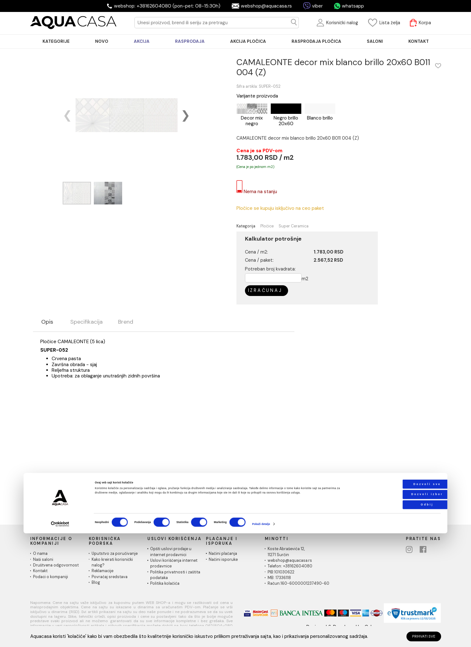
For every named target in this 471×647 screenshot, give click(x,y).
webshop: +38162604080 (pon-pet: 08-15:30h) (167, 6)
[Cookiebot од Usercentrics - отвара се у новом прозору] (60, 637)
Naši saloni (43, 559)
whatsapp (353, 6)
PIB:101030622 (281, 572)
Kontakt (40, 570)
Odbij (400, 618)
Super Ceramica (294, 226)
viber (317, 6)
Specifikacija (86, 322)
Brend (125, 322)
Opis (47, 322)
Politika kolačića (164, 583)
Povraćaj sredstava (110, 576)
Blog (96, 582)
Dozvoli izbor (400, 607)
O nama (40, 553)
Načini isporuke (223, 559)
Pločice (267, 226)
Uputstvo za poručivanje (115, 553)
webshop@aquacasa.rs (266, 6)
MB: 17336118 (279, 577)
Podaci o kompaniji (50, 576)
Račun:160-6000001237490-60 (298, 583)
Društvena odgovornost (56, 565)
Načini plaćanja (223, 553)
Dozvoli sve (400, 597)
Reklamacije (102, 570)
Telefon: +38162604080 (290, 566)
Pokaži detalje (261, 637)
